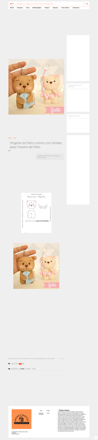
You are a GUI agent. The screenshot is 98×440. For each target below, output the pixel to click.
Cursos (27, 7)
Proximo (62, 358)
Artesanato (20, 7)
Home (9, 138)
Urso (15, 138)
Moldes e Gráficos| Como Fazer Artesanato (35, 4)
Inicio (12, 7)
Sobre (48, 413)
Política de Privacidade (41, 414)
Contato (48, 410)
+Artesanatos (76, 7)
